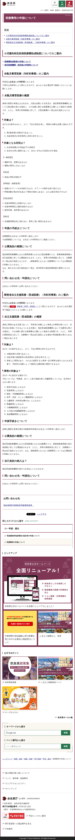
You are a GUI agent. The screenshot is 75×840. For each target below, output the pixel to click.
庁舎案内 (9, 829)
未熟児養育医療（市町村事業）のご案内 (23, 39)
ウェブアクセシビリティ (15, 783)
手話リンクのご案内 (37, 816)
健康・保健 (28, 759)
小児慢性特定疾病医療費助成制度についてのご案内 (27, 36)
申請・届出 (14, 528)
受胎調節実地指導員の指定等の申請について (23, 536)
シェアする (41, 514)
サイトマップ (10, 789)
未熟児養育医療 (12, 73)
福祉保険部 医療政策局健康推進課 (18, 505)
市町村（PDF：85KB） (27, 306)
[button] (54, 4)
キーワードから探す (15, 726)
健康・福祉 (18, 759)
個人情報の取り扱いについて (17, 773)
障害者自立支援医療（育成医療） (22, 294)
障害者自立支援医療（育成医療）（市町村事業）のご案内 (30, 42)
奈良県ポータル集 (65, 717)
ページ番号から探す (15, 740)
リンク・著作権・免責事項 (16, 778)
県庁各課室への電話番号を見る (18, 824)
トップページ (7, 759)
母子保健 (37, 759)
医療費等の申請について (16, 542)
